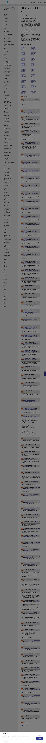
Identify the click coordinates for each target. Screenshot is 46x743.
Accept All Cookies (39, 739)
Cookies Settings (39, 736)
